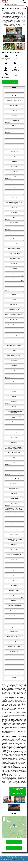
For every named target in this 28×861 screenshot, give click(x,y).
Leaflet (17, 837)
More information (17, 793)
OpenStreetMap (23, 837)
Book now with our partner (17, 789)
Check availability (10, 82)
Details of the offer (14, 842)
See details (14, 848)
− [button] (3, 820)
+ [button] (3, 818)
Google (20, 856)
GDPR (14, 859)
